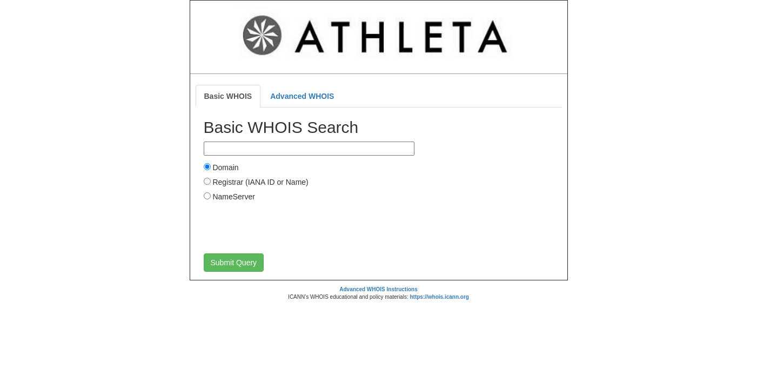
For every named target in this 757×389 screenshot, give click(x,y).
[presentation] (286, 227)
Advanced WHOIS (302, 96)
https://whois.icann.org (439, 297)
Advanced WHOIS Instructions (378, 289)
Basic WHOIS (228, 96)
